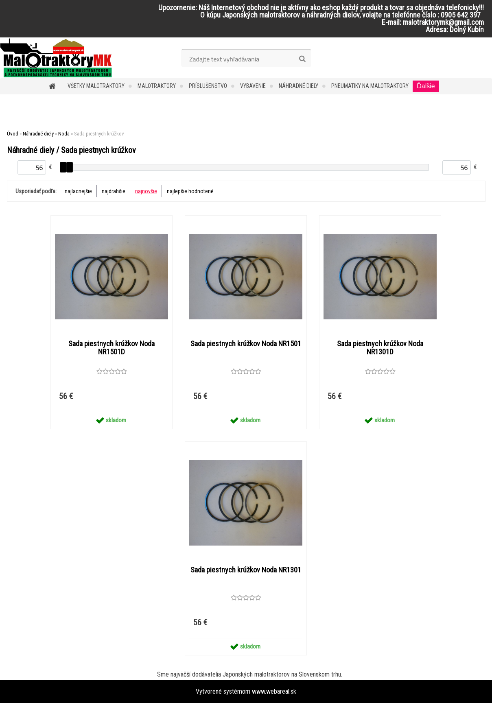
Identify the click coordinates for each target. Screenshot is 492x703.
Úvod (12, 134)
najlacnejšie (78, 191)
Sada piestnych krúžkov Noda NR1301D (380, 348)
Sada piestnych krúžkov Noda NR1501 (245, 344)
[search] (302, 59)
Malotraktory (157, 86)
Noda (64, 134)
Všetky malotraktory (96, 86)
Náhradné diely (298, 86)
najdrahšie (113, 191)
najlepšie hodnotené (190, 191)
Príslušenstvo (208, 86)
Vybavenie (253, 86)
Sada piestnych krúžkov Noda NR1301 (245, 570)
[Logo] (56, 57)
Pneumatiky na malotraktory (370, 86)
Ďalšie (426, 86)
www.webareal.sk (274, 691)
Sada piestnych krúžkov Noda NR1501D (111, 348)
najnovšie (146, 191)
